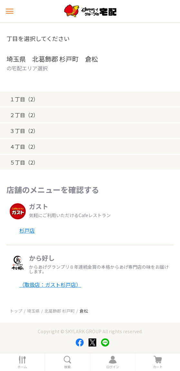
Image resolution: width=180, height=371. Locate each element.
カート (158, 366)
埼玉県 (33, 311)
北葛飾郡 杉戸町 (59, 311)
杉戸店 (27, 230)
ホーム (22, 366)
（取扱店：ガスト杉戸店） (50, 284)
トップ (16, 311)
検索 (67, 366)
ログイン (112, 366)
